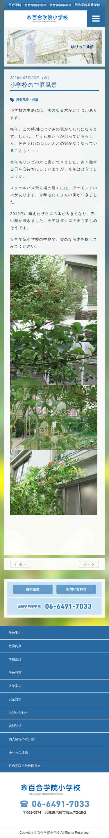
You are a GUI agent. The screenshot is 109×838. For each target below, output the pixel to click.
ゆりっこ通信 (18, 752)
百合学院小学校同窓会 (25, 765)
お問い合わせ (18, 712)
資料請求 (15, 726)
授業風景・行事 (27, 100)
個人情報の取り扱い (23, 739)
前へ (22, 564)
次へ (86, 564)
